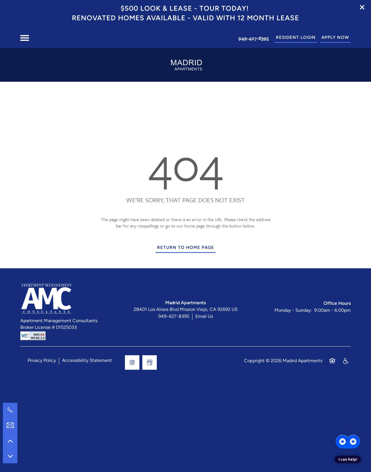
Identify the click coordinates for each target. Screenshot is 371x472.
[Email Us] (10, 425)
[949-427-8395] (10, 410)
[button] (362, 7)
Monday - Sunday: (293, 310)
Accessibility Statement (87, 360)
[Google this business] (149, 362)
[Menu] (24, 38)
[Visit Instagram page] (132, 362)
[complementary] (347, 420)
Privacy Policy (42, 360)
